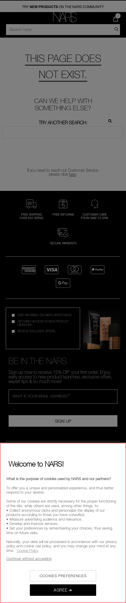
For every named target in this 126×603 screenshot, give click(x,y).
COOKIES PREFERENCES (63, 575)
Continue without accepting (28, 558)
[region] (63, 523)
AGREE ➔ (63, 589)
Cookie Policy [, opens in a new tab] (27, 550)
